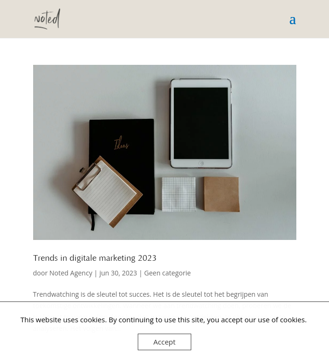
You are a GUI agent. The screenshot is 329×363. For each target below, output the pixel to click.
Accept (164, 341)
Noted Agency (70, 272)
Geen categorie (167, 272)
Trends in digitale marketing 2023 (95, 258)
